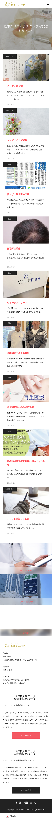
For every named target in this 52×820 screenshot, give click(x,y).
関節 (9, 165)
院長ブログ (10, 56)
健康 (9, 432)
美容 (9, 219)
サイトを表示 (26, 735)
